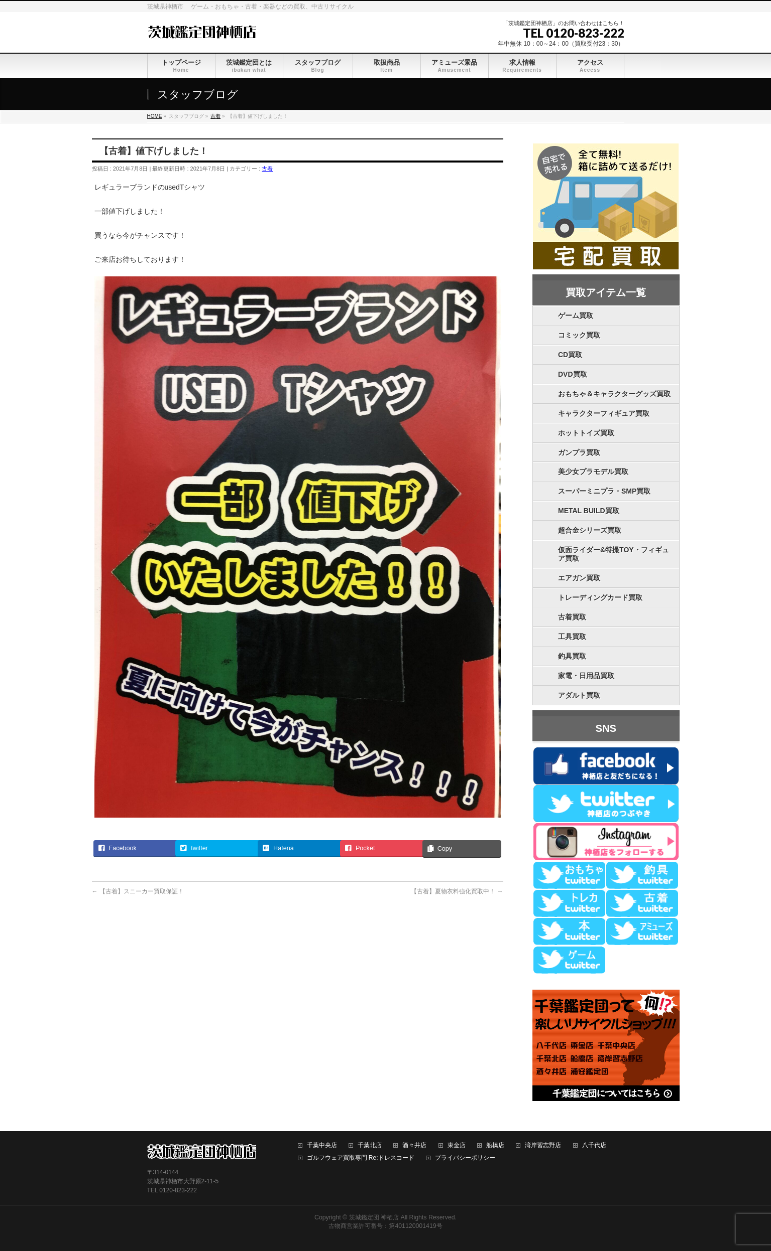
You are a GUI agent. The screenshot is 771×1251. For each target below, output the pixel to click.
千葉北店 (370, 1145)
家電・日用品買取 (586, 676)
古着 (267, 169)
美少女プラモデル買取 (593, 471)
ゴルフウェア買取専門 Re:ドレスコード (360, 1158)
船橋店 (495, 1145)
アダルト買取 (579, 695)
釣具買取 (572, 656)
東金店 (457, 1145)
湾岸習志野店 (543, 1145)
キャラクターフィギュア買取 (603, 413)
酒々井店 (414, 1145)
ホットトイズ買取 (586, 433)
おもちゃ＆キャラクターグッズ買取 (614, 394)
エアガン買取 (579, 578)
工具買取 (572, 637)
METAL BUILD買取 (588, 511)
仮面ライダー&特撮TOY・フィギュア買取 (613, 554)
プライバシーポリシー (465, 1158)
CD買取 (570, 355)
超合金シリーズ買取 (589, 530)
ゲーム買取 (575, 315)
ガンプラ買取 (579, 452)
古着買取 (572, 617)
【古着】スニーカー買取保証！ (138, 891)
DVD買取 (572, 374)
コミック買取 (579, 335)
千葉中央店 (322, 1145)
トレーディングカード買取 (600, 597)
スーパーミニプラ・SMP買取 (604, 491)
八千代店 (594, 1145)
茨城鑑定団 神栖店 (374, 1217)
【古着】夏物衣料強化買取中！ (457, 891)
